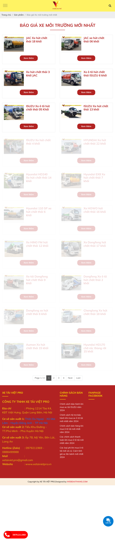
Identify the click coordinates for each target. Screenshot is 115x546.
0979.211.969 (19, 534)
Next (70, 378)
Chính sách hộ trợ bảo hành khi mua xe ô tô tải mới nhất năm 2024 (71, 418)
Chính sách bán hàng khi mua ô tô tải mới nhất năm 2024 (71, 428)
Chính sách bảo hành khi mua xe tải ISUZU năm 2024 (71, 407)
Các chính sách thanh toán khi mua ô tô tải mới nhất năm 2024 (72, 439)
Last (78, 378)
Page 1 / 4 (39, 378)
